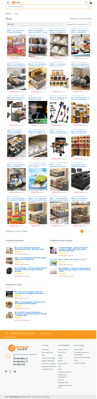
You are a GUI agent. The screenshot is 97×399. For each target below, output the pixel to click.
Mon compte (78, 350)
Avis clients (45, 350)
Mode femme (62, 364)
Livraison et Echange (48, 358)
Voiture (30, 95)
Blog (43, 355)
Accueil (8, 14)
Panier (76, 360)
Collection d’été (63, 383)
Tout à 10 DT (62, 352)
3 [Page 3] (89, 231)
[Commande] (76, 24)
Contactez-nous (47, 369)
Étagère (35, 62)
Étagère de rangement (39, 28)
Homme (60, 380)
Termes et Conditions (49, 364)
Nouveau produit (15, 28)
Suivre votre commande (82, 357)
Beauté (60, 361)
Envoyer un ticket (79, 363)
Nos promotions (43, 163)
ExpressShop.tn (15, 397)
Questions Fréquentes (49, 366)
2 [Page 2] (85, 231)
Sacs (59, 366)
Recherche (88, 7)
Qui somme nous (47, 352)
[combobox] (46, 7)
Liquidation (36, 163)
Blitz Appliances (54, 95)
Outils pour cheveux (64, 372)
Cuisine (30, 28)
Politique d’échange (48, 361)
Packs (60, 369)
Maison (9, 28)
